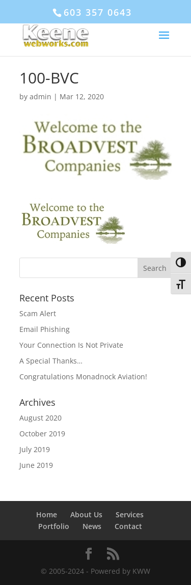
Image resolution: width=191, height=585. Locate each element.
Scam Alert (37, 313)
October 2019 (42, 433)
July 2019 (34, 449)
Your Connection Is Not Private (71, 345)
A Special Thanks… (51, 361)
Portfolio (53, 526)
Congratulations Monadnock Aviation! (83, 376)
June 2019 (36, 465)
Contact (128, 526)
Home (46, 514)
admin (40, 96)
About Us (86, 514)
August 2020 (40, 418)
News (92, 526)
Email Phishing (44, 329)
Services (130, 514)
